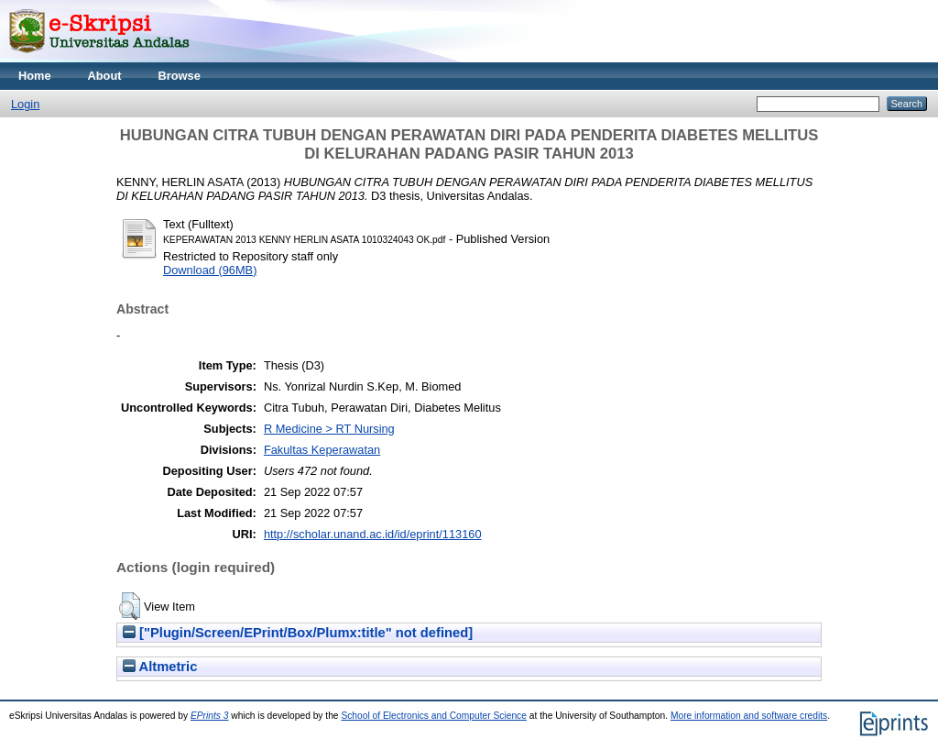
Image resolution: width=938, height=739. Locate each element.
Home (34, 76)
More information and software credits (749, 716)
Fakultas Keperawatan (322, 450)
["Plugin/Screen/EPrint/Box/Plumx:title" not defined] (298, 632)
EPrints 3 (210, 716)
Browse (179, 76)
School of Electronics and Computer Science (434, 716)
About (105, 76)
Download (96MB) (209, 270)
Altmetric (160, 666)
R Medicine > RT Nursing (329, 429)
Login (25, 104)
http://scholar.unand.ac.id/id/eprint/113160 (373, 534)
